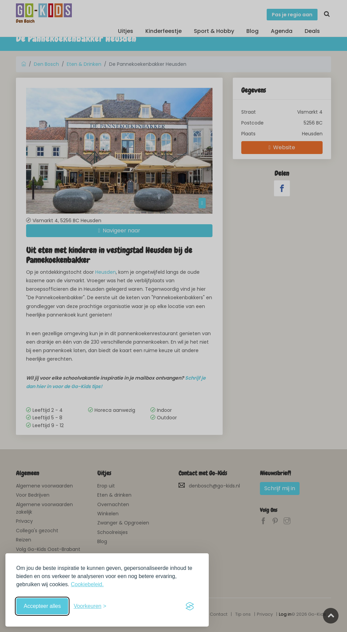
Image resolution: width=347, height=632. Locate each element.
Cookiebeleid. (87, 584)
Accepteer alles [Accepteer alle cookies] (42, 606)
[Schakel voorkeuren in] (90, 606)
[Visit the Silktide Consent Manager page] (190, 606)
